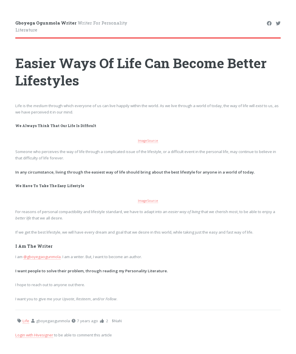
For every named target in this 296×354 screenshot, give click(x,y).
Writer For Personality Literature (71, 26)
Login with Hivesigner (34, 335)
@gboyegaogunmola (42, 256)
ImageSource (148, 141)
